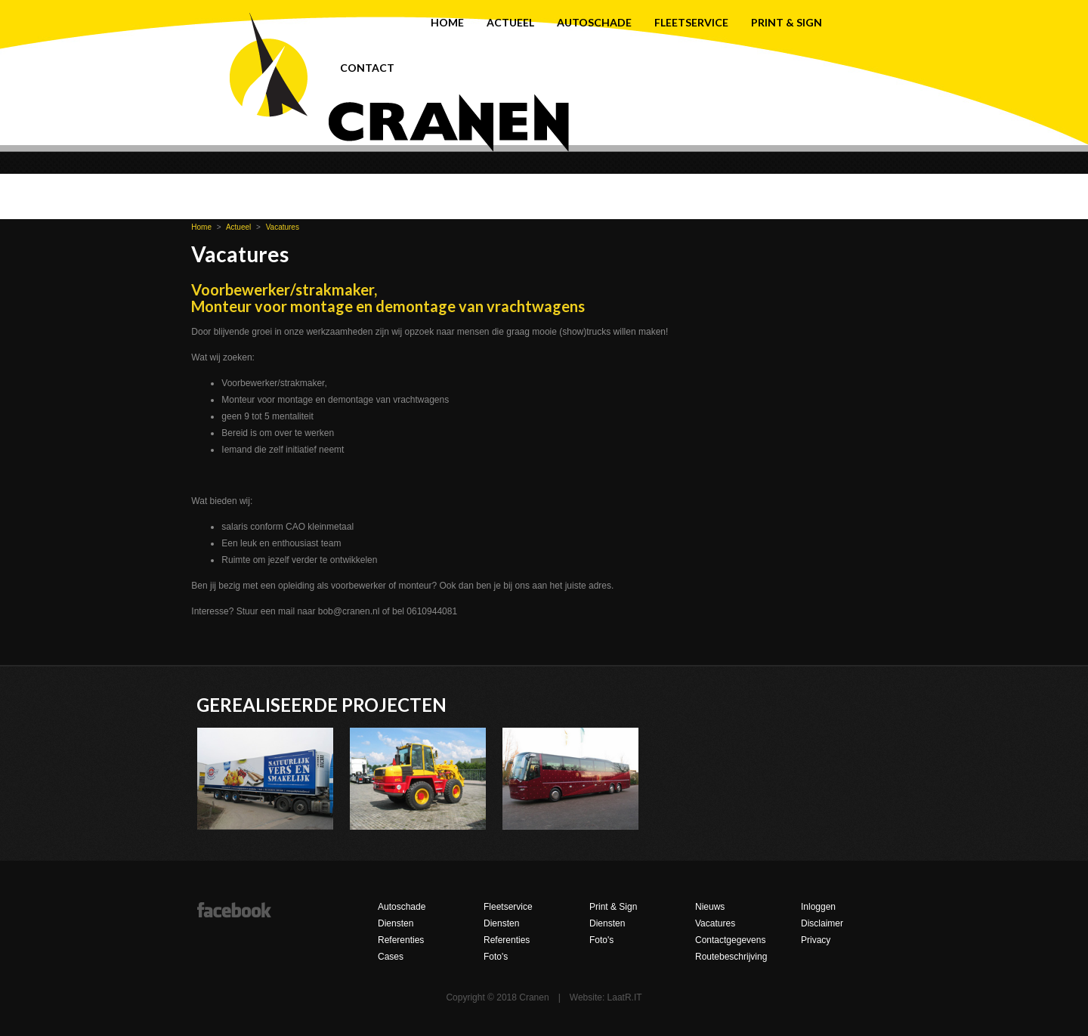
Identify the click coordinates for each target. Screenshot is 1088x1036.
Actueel (510, 22)
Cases (390, 956)
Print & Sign (786, 22)
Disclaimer (822, 923)
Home (447, 22)
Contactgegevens (730, 940)
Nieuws (710, 906)
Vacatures (282, 227)
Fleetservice (691, 22)
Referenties (401, 940)
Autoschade (594, 22)
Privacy (815, 940)
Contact (367, 67)
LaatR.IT (624, 997)
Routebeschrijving (731, 956)
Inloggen (818, 906)
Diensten (395, 923)
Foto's (496, 956)
